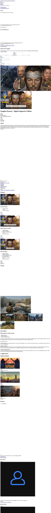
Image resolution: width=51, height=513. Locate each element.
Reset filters (2, 65)
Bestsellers (36, 50)
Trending (1, 0)
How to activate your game (4, 182)
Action (18, 52)
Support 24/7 (13, 0)
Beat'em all (18, 55)
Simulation (8, 190)
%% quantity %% (25, 27)
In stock (2, 63)
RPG (5, 190)
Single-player (12, 190)
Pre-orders (5, 0)
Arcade (18, 54)
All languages (3, 403)
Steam (1, 113)
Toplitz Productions (3, 186)
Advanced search (3, 7)
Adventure (18, 53)
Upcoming (9, 0)
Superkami (2, 184)
